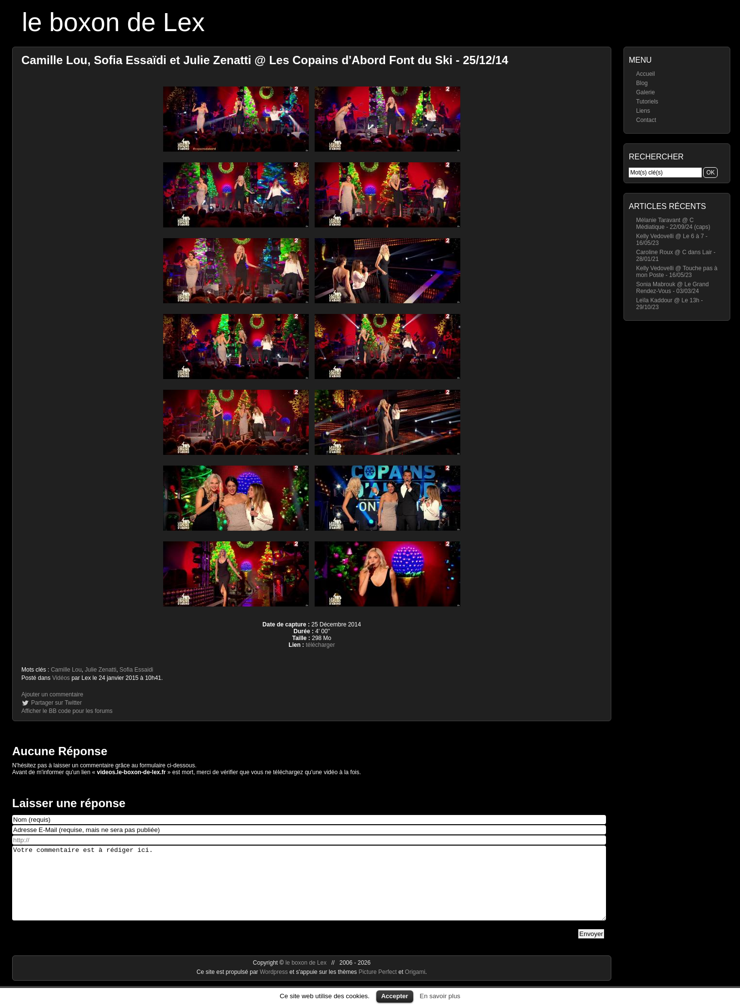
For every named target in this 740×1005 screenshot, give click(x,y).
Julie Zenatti (101, 669)
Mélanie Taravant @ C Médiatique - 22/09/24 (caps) (673, 223)
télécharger (320, 644)
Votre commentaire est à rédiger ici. (309, 890)
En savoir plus (440, 996)
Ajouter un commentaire (52, 694)
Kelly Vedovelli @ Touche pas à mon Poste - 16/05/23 (676, 271)
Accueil (645, 73)
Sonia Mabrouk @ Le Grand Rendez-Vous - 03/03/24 (672, 288)
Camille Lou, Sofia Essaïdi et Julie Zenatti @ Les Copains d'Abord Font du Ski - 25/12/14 (264, 60)
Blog (642, 83)
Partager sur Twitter (56, 702)
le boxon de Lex (113, 22)
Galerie (645, 92)
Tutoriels (647, 101)
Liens (643, 110)
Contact (646, 120)
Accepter (394, 996)
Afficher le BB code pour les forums (67, 711)
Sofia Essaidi (136, 669)
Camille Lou (66, 669)
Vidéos (60, 678)
